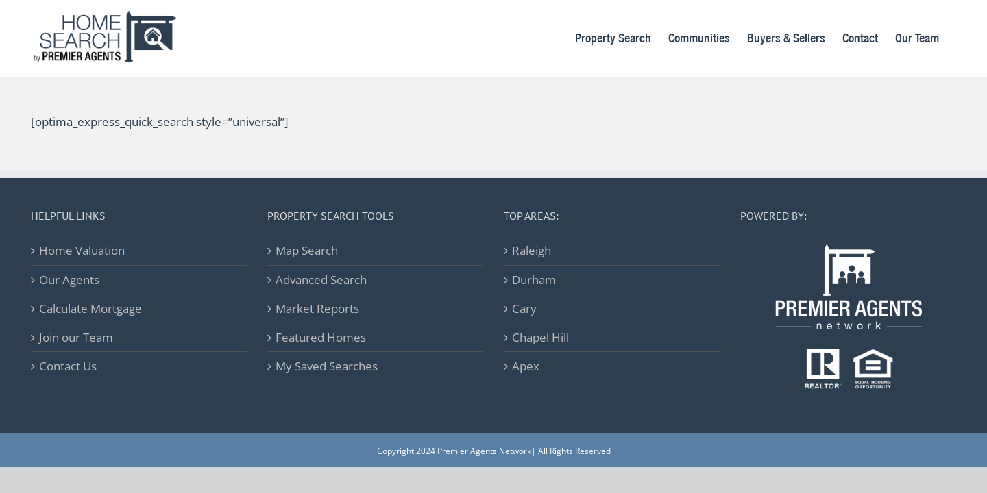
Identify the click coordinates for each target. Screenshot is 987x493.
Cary (524, 308)
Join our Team (76, 337)
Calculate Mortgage (90, 308)
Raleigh (531, 250)
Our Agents (69, 280)
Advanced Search (321, 280)
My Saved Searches (327, 366)
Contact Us (68, 366)
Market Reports (317, 308)
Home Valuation (82, 250)
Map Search (307, 250)
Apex (525, 366)
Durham (534, 280)
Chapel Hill (540, 337)
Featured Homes (321, 337)
